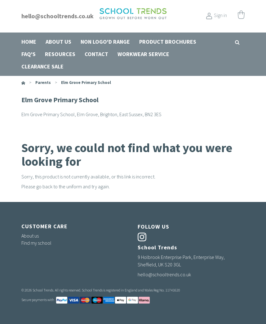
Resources (60, 54)
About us (58, 41)
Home (28, 41)
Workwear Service (143, 54)
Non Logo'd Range (105, 41)
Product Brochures (167, 41)
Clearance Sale (42, 66)
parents (43, 82)
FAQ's (28, 54)
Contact (96, 54)
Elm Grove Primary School (86, 82)
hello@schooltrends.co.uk (57, 16)
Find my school (36, 243)
